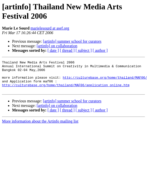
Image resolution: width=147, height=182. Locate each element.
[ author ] (100, 50)
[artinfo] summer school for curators (72, 41)
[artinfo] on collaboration (57, 46)
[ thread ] (67, 50)
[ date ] (53, 50)
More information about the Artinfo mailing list (40, 127)
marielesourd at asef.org (49, 28)
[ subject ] (84, 50)
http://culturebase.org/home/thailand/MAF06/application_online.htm (65, 90)
